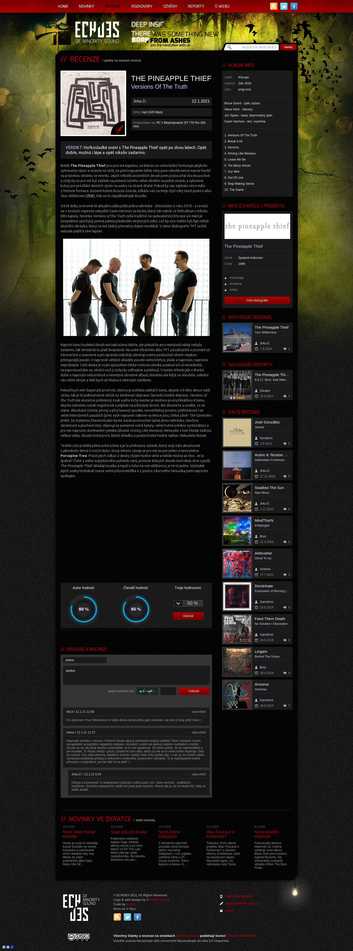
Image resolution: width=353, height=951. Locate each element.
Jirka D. (140, 101)
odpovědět (199, 712)
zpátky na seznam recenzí (122, 60)
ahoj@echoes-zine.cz (242, 903)
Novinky (86, 6)
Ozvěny (170, 6)
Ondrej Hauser (159, 900)
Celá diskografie (257, 300)
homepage (237, 278)
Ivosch (131, 904)
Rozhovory (142, 6)
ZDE (90, 196)
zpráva (136, 675)
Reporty (196, 6)
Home (63, 6)
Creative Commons (241, 936)
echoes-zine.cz (187, 936)
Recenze (113, 6)
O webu (222, 6)
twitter (234, 290)
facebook (236, 284)
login (230, 910)
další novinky (145, 820)
